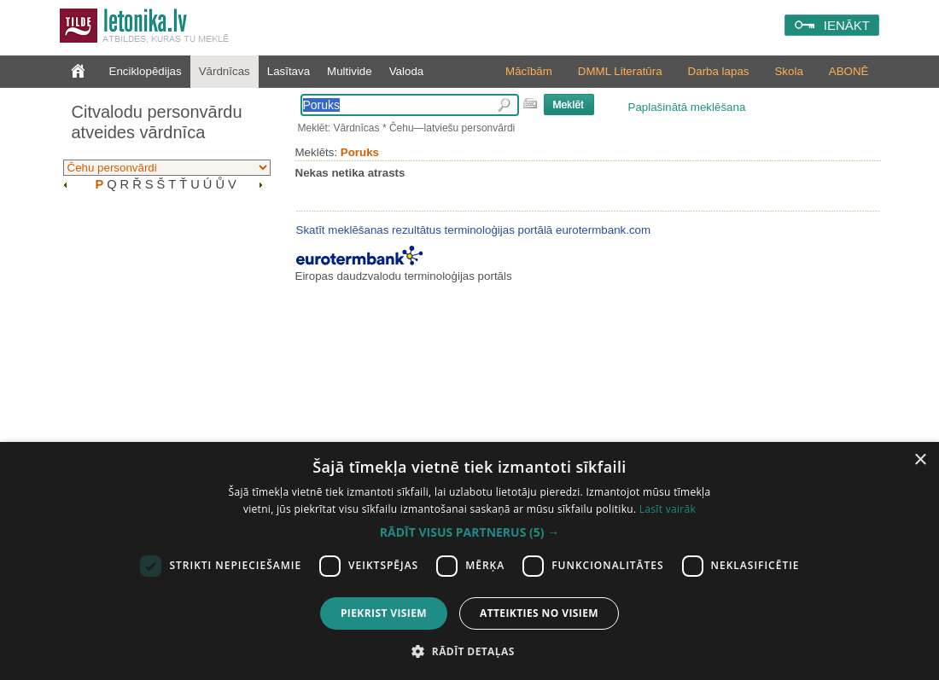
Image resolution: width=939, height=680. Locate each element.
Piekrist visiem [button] (384, 613)
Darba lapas (718, 71)
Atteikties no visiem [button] (539, 613)
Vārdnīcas (224, 71)
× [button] (919, 460)
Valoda (406, 71)
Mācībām (528, 71)
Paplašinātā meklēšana (687, 107)
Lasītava (288, 71)
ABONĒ (849, 71)
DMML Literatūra (620, 71)
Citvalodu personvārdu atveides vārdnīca (157, 122)
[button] (469, 532)
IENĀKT (847, 25)
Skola (788, 71)
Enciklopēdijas (145, 71)
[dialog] (469, 561)
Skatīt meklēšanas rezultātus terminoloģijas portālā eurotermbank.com (473, 230)
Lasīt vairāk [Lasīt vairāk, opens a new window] (667, 509)
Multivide (349, 71)
